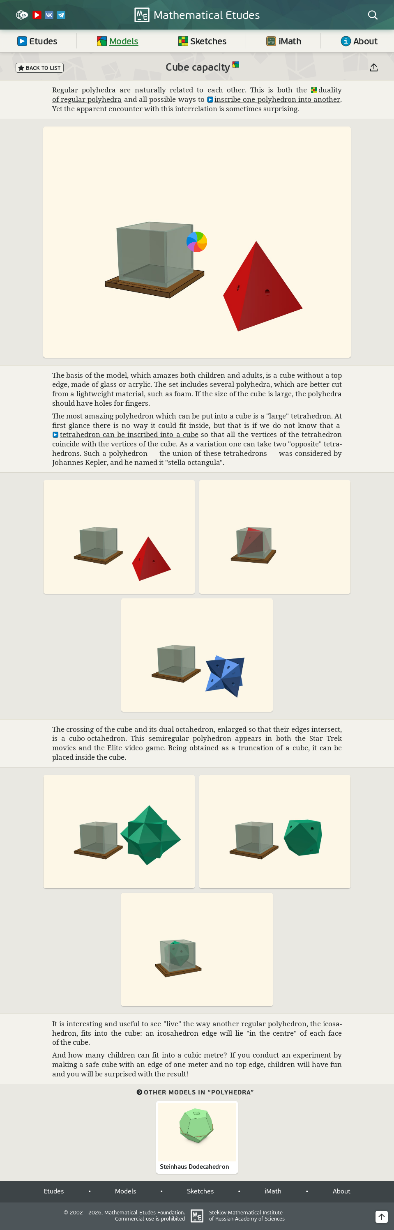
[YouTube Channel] (37, 18)
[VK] (49, 18)
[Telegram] (61, 18)
